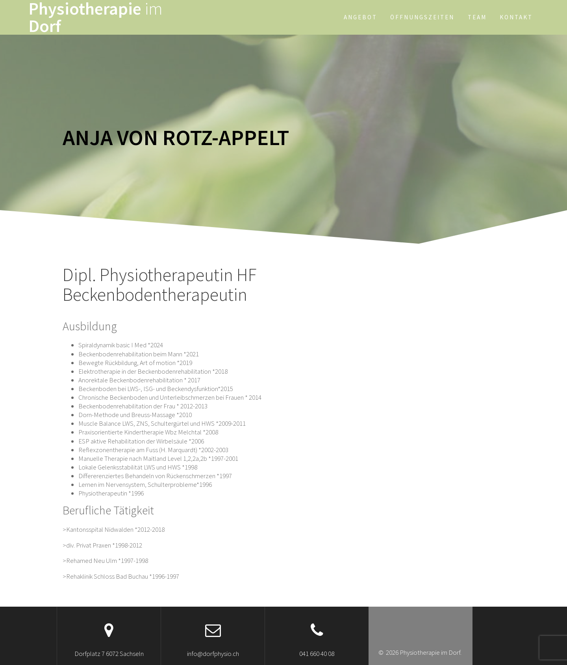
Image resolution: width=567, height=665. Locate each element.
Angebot (360, 17)
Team (477, 17)
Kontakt (516, 17)
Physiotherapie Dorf (95, 17)
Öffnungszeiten (422, 17)
